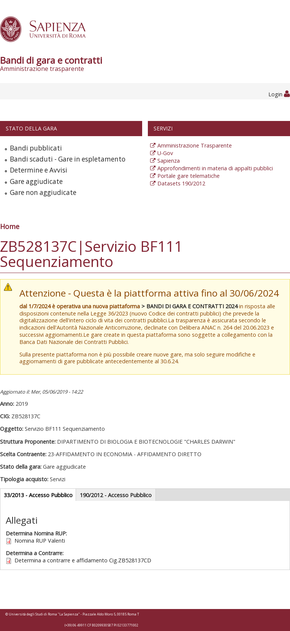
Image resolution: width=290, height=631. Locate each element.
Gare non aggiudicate (43, 192)
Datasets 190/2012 (181, 183)
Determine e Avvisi (38, 170)
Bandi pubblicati (36, 148)
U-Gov (165, 153)
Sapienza (168, 160)
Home (9, 226)
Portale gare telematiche (188, 175)
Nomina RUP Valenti (39, 540)
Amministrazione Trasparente (194, 145)
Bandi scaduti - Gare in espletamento (67, 159)
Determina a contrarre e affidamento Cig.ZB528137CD (82, 560)
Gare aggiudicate (36, 181)
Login (279, 94)
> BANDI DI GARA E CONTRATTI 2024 (189, 306)
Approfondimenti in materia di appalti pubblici (215, 168)
